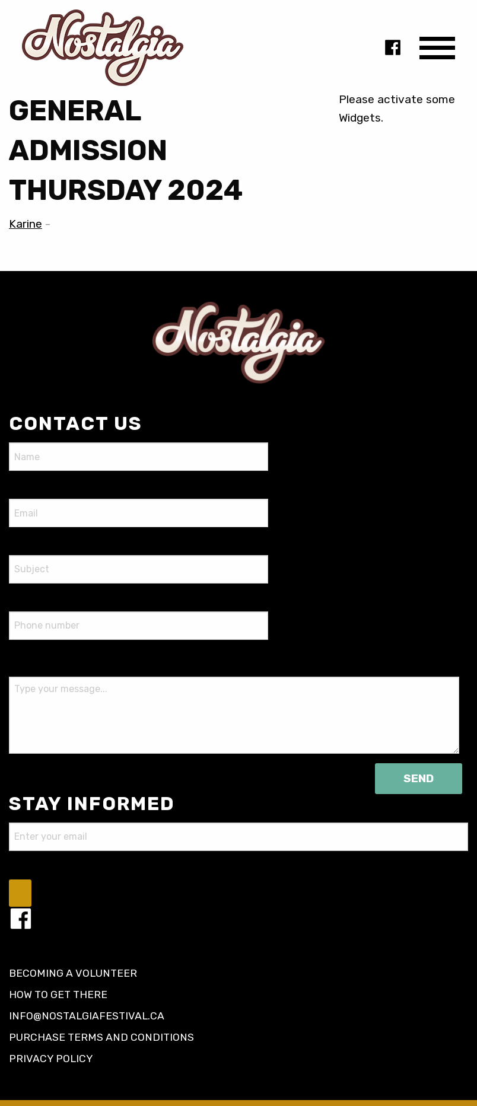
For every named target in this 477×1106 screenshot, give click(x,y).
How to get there (58, 994)
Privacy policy (51, 1058)
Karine (25, 224)
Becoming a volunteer (73, 973)
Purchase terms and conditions (101, 1037)
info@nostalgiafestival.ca (86, 1016)
